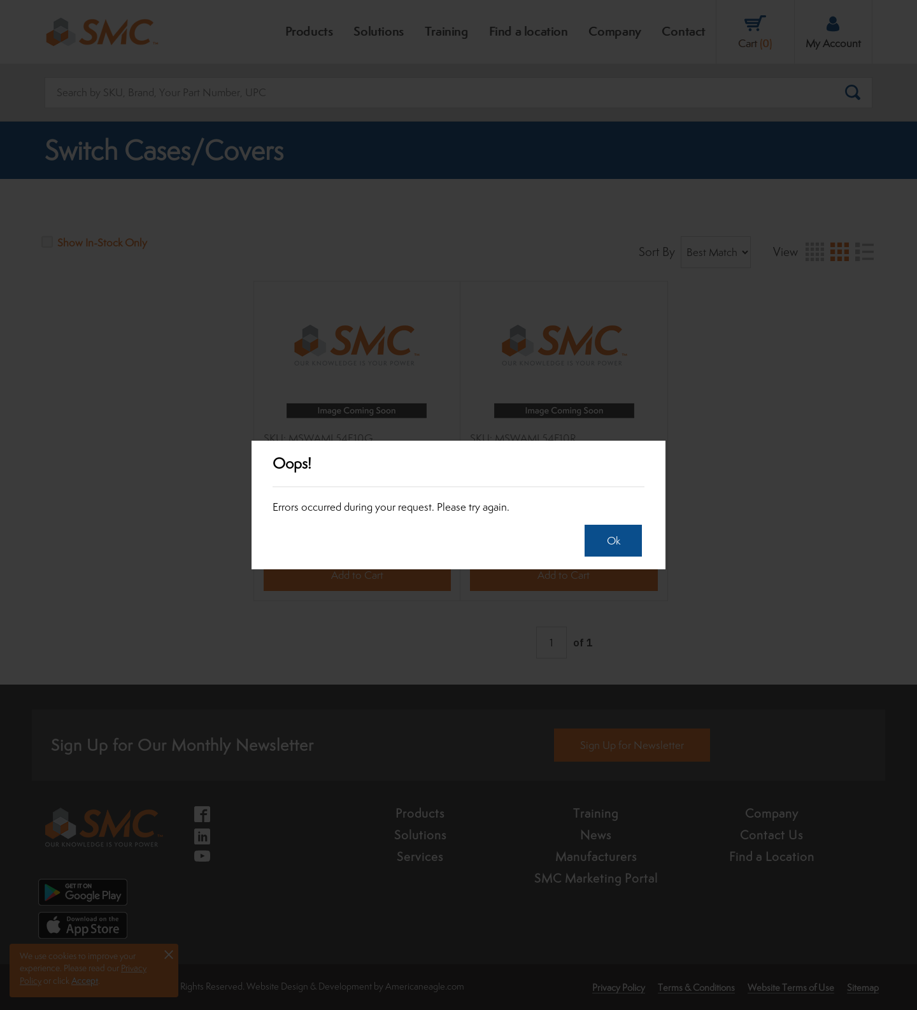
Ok (609, 541)
